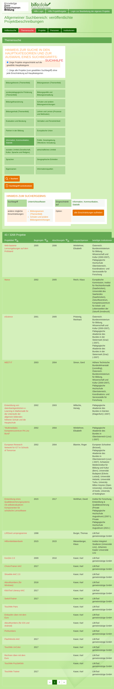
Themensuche (27, 30)
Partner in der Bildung (15, 130)
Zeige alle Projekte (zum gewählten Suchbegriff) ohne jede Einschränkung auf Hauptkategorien (32, 71)
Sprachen (10, 159)
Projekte (42, 30)
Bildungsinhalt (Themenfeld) (17, 111)
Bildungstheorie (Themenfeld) (18, 83)
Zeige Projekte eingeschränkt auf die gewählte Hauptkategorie (24, 63)
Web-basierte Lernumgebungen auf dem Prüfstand (16, 248)
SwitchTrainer (10, 598)
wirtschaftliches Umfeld (46, 150)
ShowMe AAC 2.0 (12, 574)
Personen (54, 30)
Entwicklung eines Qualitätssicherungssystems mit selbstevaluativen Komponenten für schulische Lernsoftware (17, 505)
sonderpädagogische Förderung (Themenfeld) (19, 93)
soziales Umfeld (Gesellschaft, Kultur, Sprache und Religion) (18, 151)
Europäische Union (45, 130)
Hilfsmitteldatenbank (13, 541)
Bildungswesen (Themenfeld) (49, 83)
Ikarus (7, 280)
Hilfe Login (38, 11)
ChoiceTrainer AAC (13, 566)
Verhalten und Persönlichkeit (48, 121)
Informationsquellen (45, 169)
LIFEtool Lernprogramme (15, 533)
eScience (8, 317)
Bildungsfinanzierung (14, 102)
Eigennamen (11, 169)
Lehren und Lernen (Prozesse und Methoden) (49, 112)
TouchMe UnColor (12, 647)
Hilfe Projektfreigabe (57, 11)
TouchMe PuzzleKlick (13, 663)
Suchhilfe (54, 60)
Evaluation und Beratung (16, 121)
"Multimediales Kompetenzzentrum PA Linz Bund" (16, 431)
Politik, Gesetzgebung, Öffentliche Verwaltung (46, 141)
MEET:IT (8, 362)
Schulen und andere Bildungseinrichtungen (46, 103)
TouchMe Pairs (11, 607)
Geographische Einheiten (47, 159)
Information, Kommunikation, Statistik (17, 141)
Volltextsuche (10, 30)
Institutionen (69, 30)
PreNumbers (10, 631)
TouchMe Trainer (11, 671)
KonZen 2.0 (9, 558)
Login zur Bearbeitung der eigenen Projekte (90, 11)
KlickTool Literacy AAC (14, 590)
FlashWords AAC (12, 639)
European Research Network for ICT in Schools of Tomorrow (16, 447)
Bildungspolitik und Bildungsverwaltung (45, 93)
